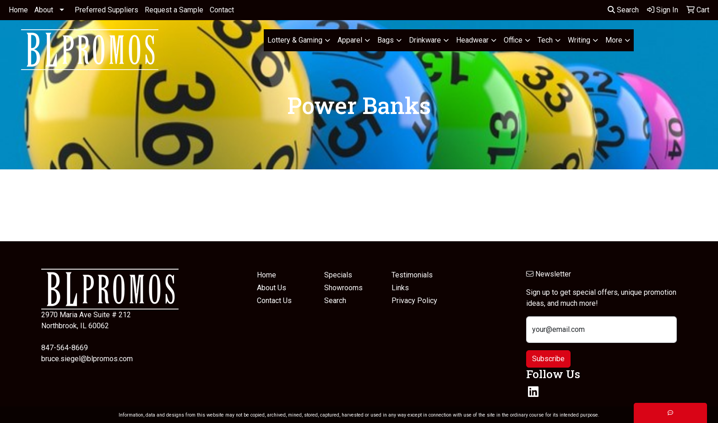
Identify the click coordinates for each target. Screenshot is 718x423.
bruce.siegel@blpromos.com (87, 358)
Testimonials (412, 275)
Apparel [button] (349, 40)
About (43, 9)
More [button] (613, 40)
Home (18, 9)
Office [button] (513, 40)
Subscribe (548, 358)
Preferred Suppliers (106, 9)
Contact (222, 9)
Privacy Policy (414, 300)
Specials (338, 275)
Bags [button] (385, 40)
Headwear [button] (472, 40)
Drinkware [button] (425, 40)
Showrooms (343, 287)
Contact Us (274, 300)
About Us (271, 287)
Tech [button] (545, 40)
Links (400, 287)
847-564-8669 (64, 347)
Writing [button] (579, 40)
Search (623, 9)
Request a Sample (174, 9)
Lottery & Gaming (294, 40)
